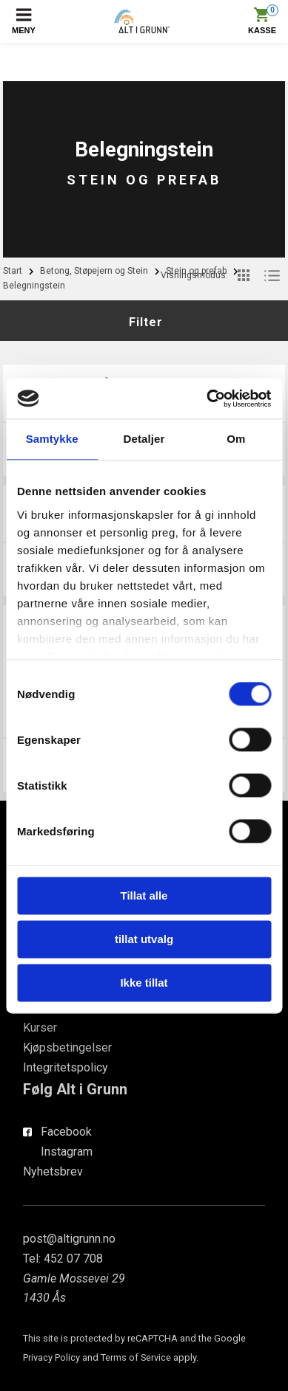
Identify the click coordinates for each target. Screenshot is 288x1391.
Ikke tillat (143, 982)
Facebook (66, 1132)
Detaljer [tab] (144, 438)
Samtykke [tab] (52, 438)
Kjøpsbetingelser (67, 1047)
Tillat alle (144, 895)
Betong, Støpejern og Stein (94, 271)
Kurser (40, 1028)
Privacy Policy (51, 1357)
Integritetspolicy (65, 1067)
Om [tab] (236, 438)
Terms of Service (136, 1357)
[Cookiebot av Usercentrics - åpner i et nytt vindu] (207, 398)
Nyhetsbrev (53, 1171)
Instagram (67, 1152)
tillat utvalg (144, 939)
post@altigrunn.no (69, 1239)
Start (12, 271)
